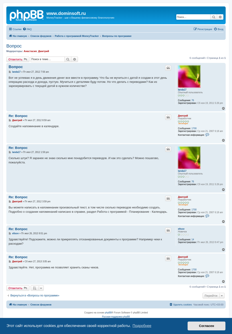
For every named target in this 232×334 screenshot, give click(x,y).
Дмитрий (43, 51)
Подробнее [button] (142, 326)
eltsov (181, 229)
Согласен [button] (206, 326)
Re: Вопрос (18, 116)
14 (192, 239)
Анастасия (30, 51)
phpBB (108, 312)
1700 (193, 128)
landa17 (182, 89)
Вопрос (14, 45)
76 (192, 100)
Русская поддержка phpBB (116, 316)
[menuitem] (27, 29)
